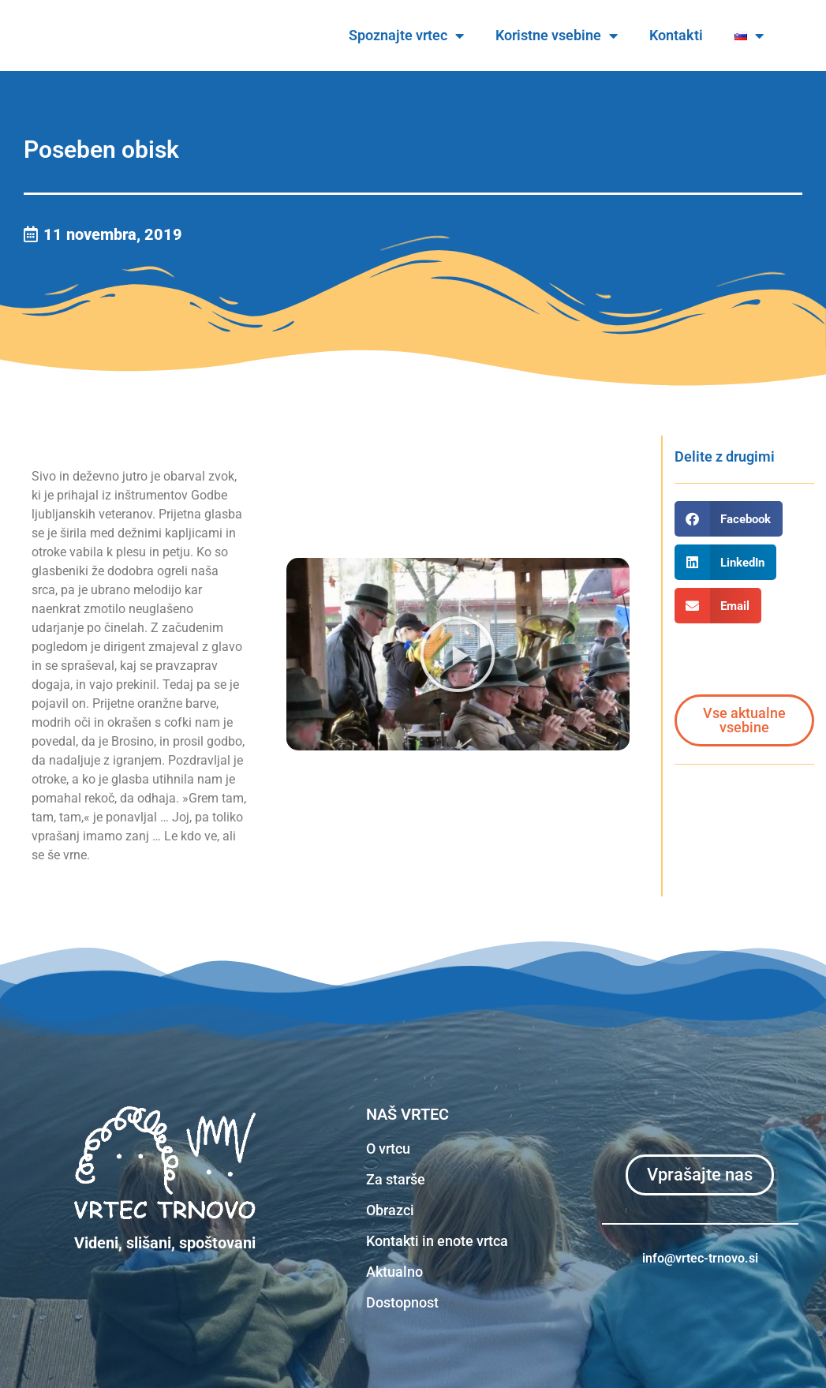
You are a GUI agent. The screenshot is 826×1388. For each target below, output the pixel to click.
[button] (457, 654)
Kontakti (722, 35)
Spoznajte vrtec (452, 36)
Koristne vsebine (603, 36)
